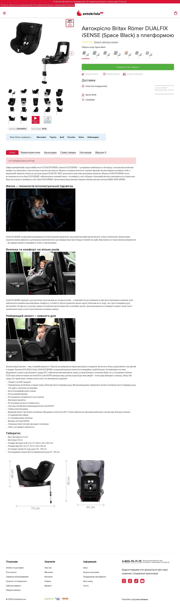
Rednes (144, 599)
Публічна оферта (14, 585)
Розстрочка (12, 572)
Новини (48, 581)
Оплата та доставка (16, 568)
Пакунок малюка (14, 590)
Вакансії (49, 585)
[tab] (13, 180)
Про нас (48, 568)
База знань (88, 581)
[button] (72, 53)
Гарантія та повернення (18, 581)
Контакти (49, 577)
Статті (86, 585)
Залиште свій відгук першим (106, 42)
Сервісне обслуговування (19, 577)
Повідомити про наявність (127, 67)
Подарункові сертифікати (96, 577)
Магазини (49, 572)
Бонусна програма (92, 572)
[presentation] (13, 180)
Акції (85, 568)
